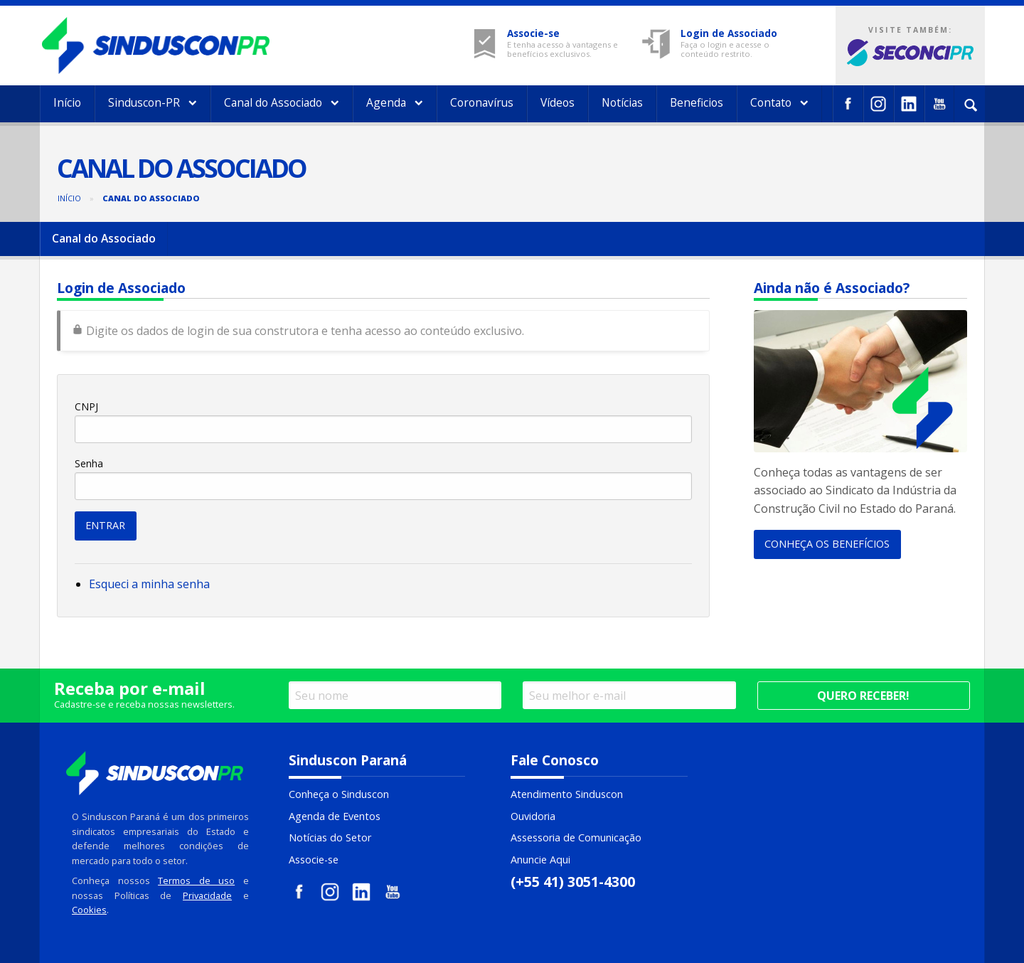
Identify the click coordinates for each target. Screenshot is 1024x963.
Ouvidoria (533, 816)
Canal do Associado (281, 102)
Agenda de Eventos (334, 816)
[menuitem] (67, 103)
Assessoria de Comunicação (576, 837)
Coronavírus (481, 102)
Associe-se (313, 859)
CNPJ (86, 406)
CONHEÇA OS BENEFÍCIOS (827, 543)
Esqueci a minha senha (149, 584)
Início (67, 102)
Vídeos (557, 102)
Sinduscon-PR (152, 102)
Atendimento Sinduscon (567, 794)
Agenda (394, 102)
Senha (89, 463)
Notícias (622, 102)
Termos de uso (196, 880)
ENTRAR (105, 525)
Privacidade (207, 895)
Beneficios (696, 102)
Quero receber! (863, 695)
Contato (779, 102)
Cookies (89, 909)
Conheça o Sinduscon (339, 794)
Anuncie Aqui (540, 859)
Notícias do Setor (330, 837)
